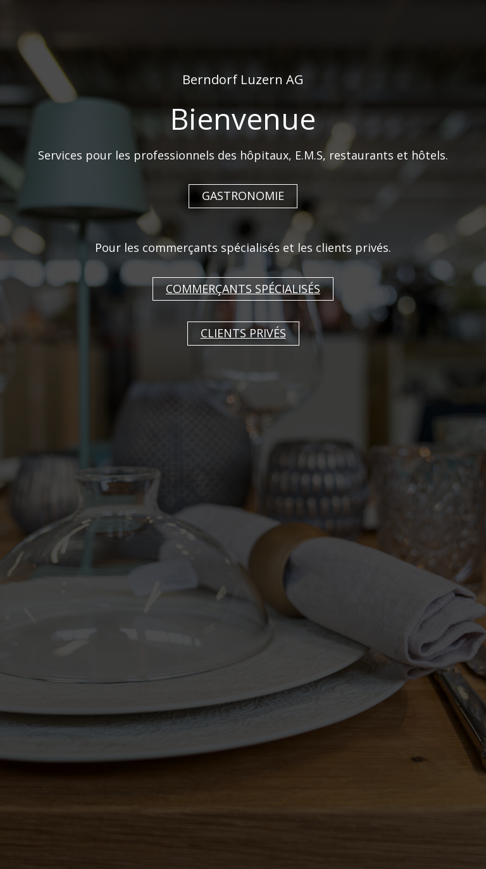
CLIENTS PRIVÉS (243, 333)
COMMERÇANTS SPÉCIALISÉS (243, 288)
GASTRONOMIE (243, 195)
